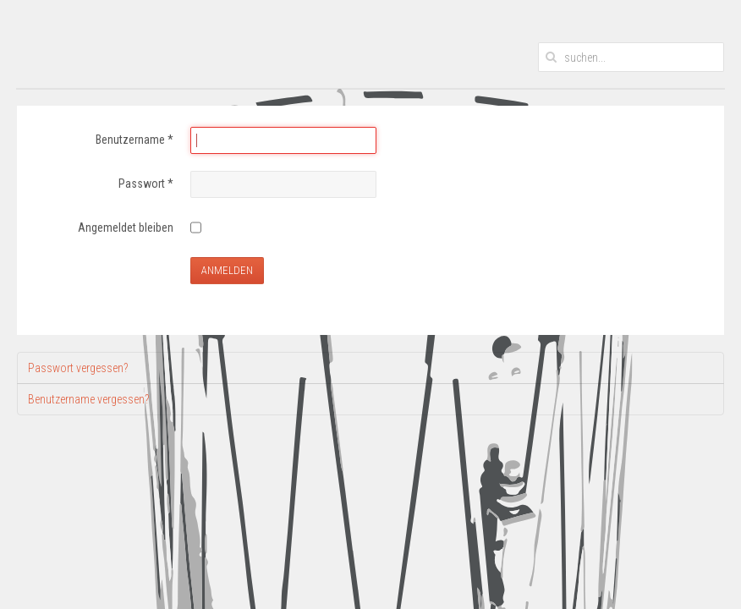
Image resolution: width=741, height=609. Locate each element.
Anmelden (227, 270)
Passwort (145, 183)
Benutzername (134, 139)
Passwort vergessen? (78, 368)
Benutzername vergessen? (88, 399)
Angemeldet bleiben (125, 227)
